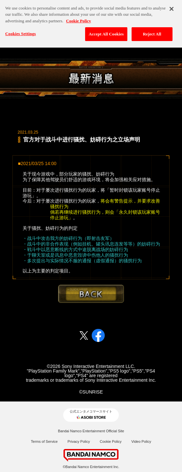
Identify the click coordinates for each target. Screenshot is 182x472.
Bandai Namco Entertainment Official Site (91, 431)
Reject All (152, 32)
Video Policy (141, 441)
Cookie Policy (111, 441)
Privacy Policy (78, 441)
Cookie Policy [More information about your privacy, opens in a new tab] (78, 18)
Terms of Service (44, 441)
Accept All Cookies (106, 32)
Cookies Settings (20, 31)
